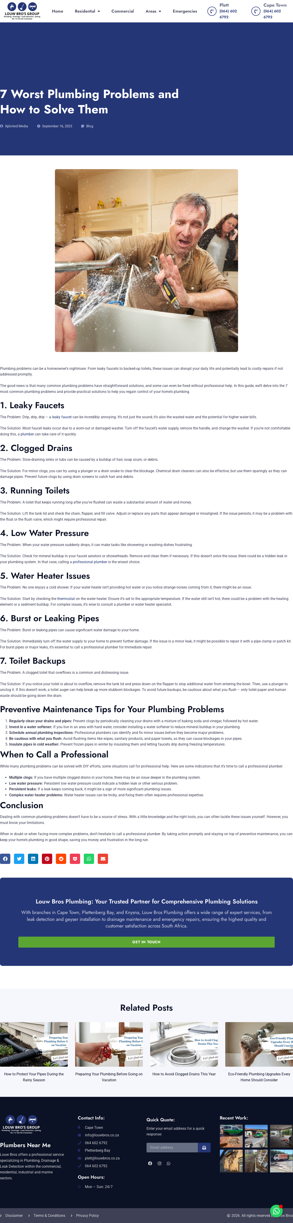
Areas (153, 11)
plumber (27, 434)
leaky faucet (62, 417)
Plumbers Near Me (25, 1145)
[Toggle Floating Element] (276, 1211)
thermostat (65, 599)
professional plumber (90, 562)
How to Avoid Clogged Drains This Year (184, 1074)
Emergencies (185, 11)
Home (57, 11)
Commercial (122, 11)
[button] (5, 859)
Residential (87, 11)
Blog (89, 126)
